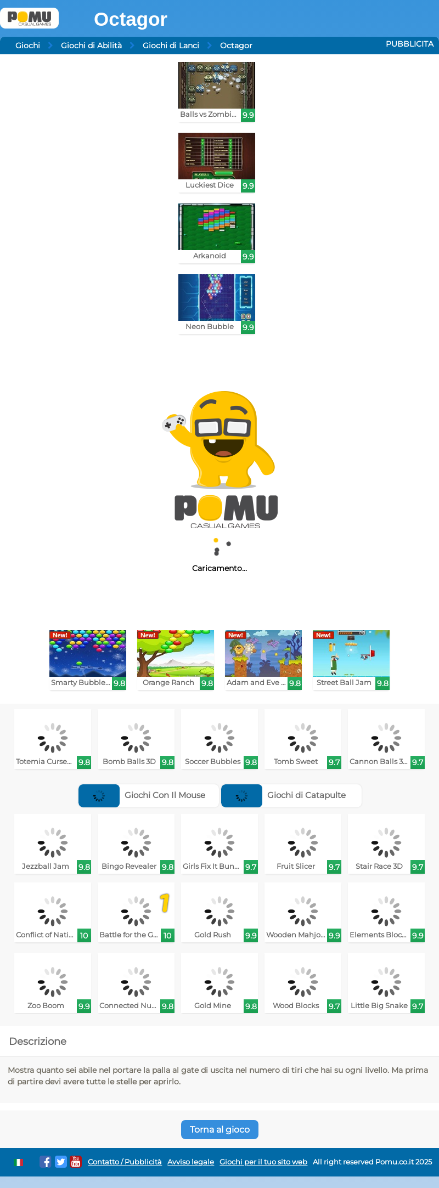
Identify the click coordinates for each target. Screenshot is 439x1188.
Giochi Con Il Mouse (141, 795)
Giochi (27, 45)
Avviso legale (190, 1162)
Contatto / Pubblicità (125, 1162)
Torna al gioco (220, 1129)
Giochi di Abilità (91, 45)
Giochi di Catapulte (283, 795)
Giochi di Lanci (171, 45)
